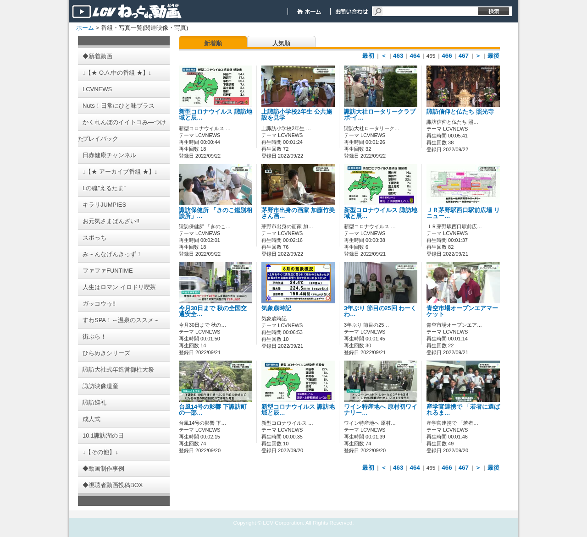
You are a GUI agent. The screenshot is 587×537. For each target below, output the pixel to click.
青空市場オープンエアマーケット (462, 311)
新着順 (213, 43)
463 (398, 55)
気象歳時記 (282, 308)
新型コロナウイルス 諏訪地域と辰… (215, 115)
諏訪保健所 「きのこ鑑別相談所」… (215, 213)
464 (415, 55)
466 (447, 55)
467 (464, 55)
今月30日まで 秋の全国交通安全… (213, 311)
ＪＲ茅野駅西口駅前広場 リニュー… (463, 213)
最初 (368, 55)
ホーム (85, 27)
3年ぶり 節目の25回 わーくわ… (380, 311)
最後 (493, 55)
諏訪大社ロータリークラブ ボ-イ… (379, 115)
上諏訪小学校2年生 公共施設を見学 (296, 115)
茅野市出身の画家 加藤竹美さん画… (298, 213)
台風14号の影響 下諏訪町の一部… (213, 410)
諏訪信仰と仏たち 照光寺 (460, 112)
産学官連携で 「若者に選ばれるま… (463, 410)
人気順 (281, 43)
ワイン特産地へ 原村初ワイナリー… (380, 410)
